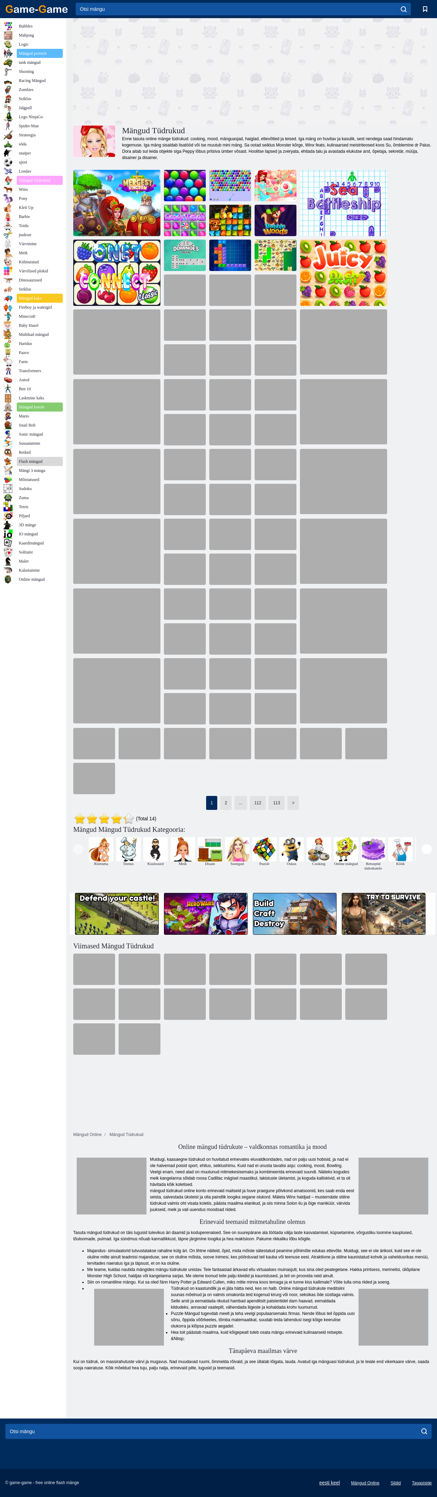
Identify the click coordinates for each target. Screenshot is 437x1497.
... (240, 802)
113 (276, 802)
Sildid (396, 1483)
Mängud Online (365, 1483)
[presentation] (78, 849)
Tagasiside (422, 1483)
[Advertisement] (162, 71)
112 (257, 802)
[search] (403, 9)
